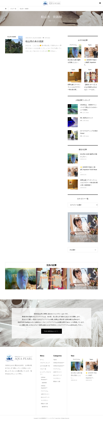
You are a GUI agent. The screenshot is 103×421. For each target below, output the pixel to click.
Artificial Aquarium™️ (44, 387)
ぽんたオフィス (45, 397)
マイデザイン (44, 400)
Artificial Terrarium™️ (44, 378)
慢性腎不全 (45, 406)
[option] (20, 278)
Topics (55, 359)
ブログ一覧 (43, 369)
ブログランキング (45, 362)
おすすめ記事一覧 (45, 366)
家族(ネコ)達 (44, 403)
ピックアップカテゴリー (45, 373)
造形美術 (44, 382)
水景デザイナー (45, 394)
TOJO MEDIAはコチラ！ (51, 331)
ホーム (42, 359)
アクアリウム (44, 391)
